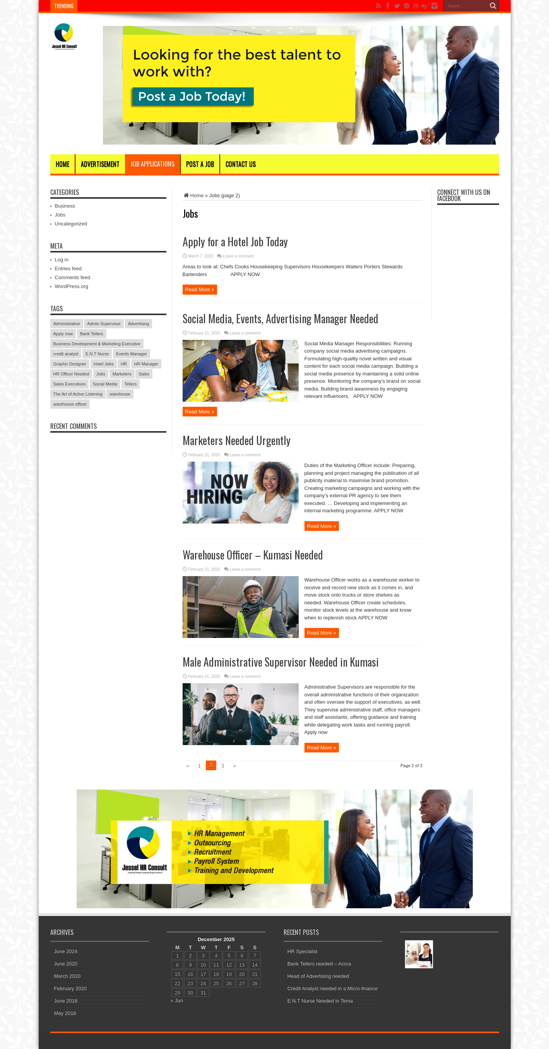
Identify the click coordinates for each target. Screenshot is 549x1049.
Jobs (60, 215)
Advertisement (100, 164)
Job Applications (152, 164)
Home (62, 164)
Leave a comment (238, 256)
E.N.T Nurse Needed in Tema (320, 1001)
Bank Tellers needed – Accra (319, 964)
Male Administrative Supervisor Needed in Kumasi (281, 662)
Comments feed (73, 277)
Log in (61, 260)
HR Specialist (302, 951)
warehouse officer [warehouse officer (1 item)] (70, 404)
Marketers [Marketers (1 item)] (122, 374)
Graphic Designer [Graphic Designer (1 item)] (70, 364)
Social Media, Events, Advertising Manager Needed (280, 318)
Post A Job (200, 164)
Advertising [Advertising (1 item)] (138, 323)
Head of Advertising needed (318, 976)
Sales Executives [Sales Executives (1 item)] (69, 384)
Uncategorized (71, 224)
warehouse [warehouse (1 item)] (119, 394)
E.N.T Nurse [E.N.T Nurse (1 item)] (97, 353)
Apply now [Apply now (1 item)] (63, 333)
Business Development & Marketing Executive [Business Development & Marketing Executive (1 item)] (96, 343)
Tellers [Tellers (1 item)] (131, 384)
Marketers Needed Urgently (237, 440)
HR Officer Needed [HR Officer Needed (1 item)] (71, 374)
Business (65, 206)
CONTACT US (241, 164)
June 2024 (66, 951)
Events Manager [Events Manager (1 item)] (131, 353)
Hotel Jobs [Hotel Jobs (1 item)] (104, 364)
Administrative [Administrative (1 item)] (66, 323)
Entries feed (68, 268)
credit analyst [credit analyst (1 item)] (66, 353)
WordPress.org (71, 286)
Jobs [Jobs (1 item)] (100, 374)
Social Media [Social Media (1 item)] (105, 384)
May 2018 (65, 1013)
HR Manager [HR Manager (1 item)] (146, 364)
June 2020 (66, 964)
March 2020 (67, 976)
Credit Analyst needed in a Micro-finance (332, 988)
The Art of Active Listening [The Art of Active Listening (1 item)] (78, 394)
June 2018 (66, 1001)
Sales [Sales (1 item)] (144, 374)
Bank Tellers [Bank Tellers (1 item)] (91, 333)
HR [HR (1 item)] (124, 364)
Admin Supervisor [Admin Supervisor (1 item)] (104, 323)
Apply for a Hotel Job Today (235, 241)
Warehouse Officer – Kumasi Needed (253, 555)
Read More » (199, 289)
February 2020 (70, 988)
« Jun (177, 1000)
